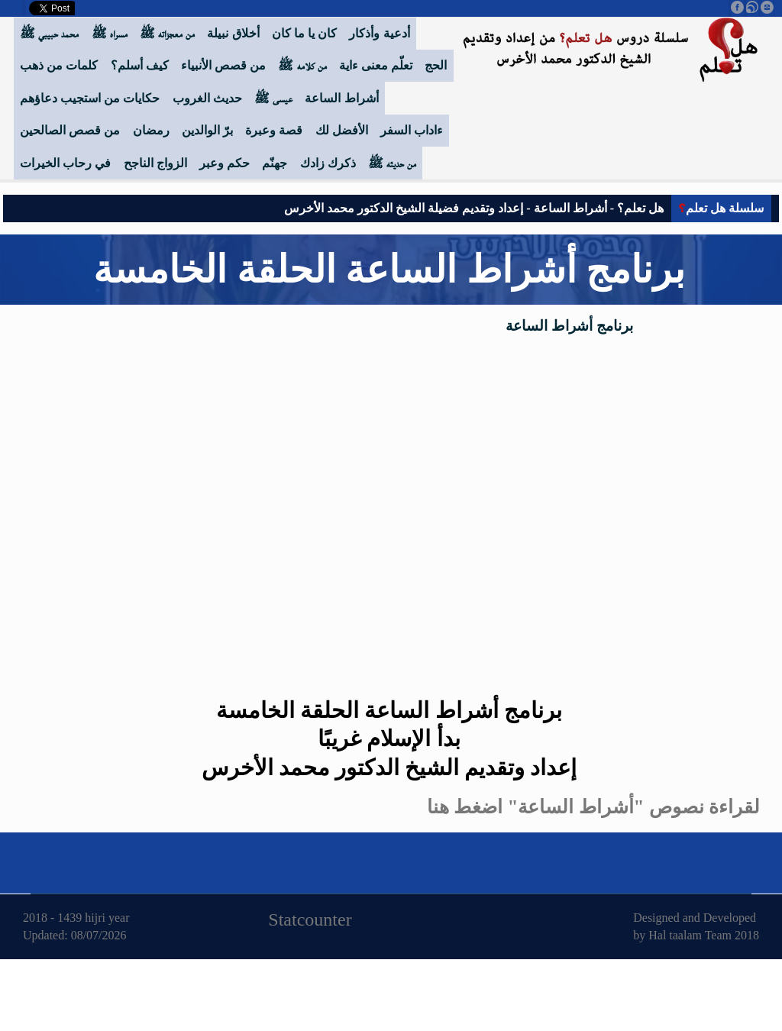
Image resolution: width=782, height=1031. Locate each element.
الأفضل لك (341, 130)
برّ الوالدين (207, 130)
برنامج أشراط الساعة (569, 326)
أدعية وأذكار (379, 33)
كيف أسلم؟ (140, 65)
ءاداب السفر (411, 130)
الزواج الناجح (155, 163)
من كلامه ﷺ (302, 65)
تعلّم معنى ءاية (375, 65)
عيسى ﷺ (273, 98)
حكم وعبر (224, 163)
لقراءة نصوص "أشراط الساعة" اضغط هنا (593, 807)
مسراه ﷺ (110, 33)
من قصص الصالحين (70, 130)
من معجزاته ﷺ (167, 33)
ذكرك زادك (328, 163)
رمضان (151, 130)
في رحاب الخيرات (65, 163)
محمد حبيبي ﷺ (49, 33)
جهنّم (274, 163)
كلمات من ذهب (59, 65)
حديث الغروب (207, 98)
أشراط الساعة (341, 98)
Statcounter (309, 919)
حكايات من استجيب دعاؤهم (90, 98)
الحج (436, 65)
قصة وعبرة (273, 130)
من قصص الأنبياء (223, 65)
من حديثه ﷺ (392, 163)
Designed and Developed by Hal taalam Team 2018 (696, 926)
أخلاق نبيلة (233, 33)
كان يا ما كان (304, 33)
